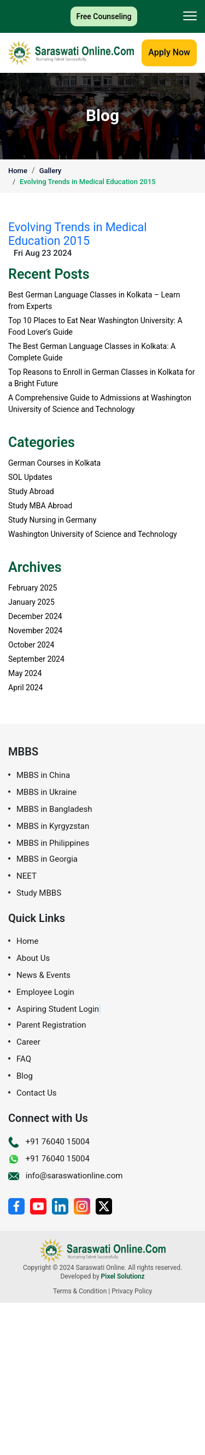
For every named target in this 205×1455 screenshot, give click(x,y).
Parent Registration (51, 1025)
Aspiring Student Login (57, 1009)
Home (17, 171)
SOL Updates (30, 477)
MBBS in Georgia (47, 859)
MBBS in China (43, 775)
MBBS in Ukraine (46, 792)
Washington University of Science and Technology (92, 534)
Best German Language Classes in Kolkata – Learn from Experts (94, 300)
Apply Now (169, 52)
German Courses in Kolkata (54, 463)
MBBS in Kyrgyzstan (52, 826)
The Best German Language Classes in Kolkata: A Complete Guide (91, 352)
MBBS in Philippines (52, 843)
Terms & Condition (80, 1291)
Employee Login (45, 992)
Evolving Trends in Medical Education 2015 (88, 181)
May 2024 (25, 673)
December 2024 (35, 616)
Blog (24, 1076)
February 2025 (32, 587)
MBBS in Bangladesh (54, 809)
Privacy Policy (132, 1291)
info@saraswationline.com (65, 1176)
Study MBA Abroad (40, 505)
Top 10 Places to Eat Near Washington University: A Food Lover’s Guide (95, 326)
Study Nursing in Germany (52, 519)
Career (28, 1042)
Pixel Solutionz (123, 1276)
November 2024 (35, 630)
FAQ (23, 1059)
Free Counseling (103, 16)
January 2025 (31, 602)
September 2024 (36, 659)
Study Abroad (31, 491)
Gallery (50, 171)
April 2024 (25, 687)
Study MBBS (38, 893)
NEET (26, 876)
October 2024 (31, 644)
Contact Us (36, 1093)
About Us (33, 958)
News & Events (43, 975)
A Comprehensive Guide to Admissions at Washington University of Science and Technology (99, 403)
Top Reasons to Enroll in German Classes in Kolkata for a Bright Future (101, 378)
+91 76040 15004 (49, 1142)
